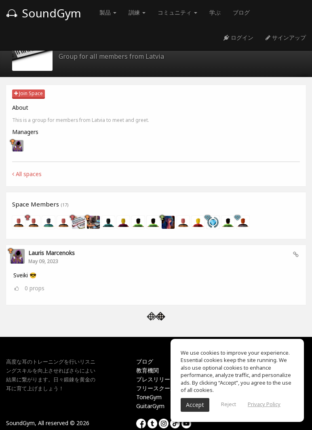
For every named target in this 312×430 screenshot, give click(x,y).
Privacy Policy (264, 404)
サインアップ (286, 37)
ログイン (238, 37)
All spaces (27, 174)
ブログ (241, 12)
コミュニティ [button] (177, 12)
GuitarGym (150, 406)
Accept (195, 405)
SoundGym (43, 13)
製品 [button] (107, 12)
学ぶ (215, 12)
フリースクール (156, 388)
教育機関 (147, 370)
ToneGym (149, 397)
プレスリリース (156, 379)
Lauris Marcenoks (51, 253)
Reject (228, 404)
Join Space (28, 93)
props (34, 288)
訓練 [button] (137, 12)
